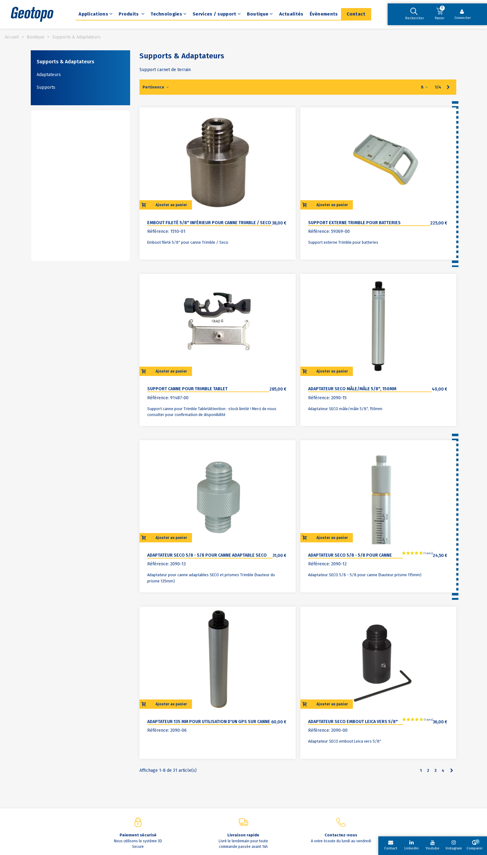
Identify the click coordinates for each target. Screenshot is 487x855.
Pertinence (156, 87)
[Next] (448, 87)
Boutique (257, 14)
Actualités (291, 14)
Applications (93, 14)
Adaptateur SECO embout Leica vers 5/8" (353, 721)
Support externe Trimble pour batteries (354, 222)
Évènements (324, 14)
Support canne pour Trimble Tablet (187, 388)
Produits (129, 14)
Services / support (214, 14)
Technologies (166, 14)
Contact (356, 14)
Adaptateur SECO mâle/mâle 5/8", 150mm (352, 388)
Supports (46, 87)
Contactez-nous (341, 835)
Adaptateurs (49, 74)
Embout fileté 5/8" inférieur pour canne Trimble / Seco (209, 222)
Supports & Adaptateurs (65, 62)
